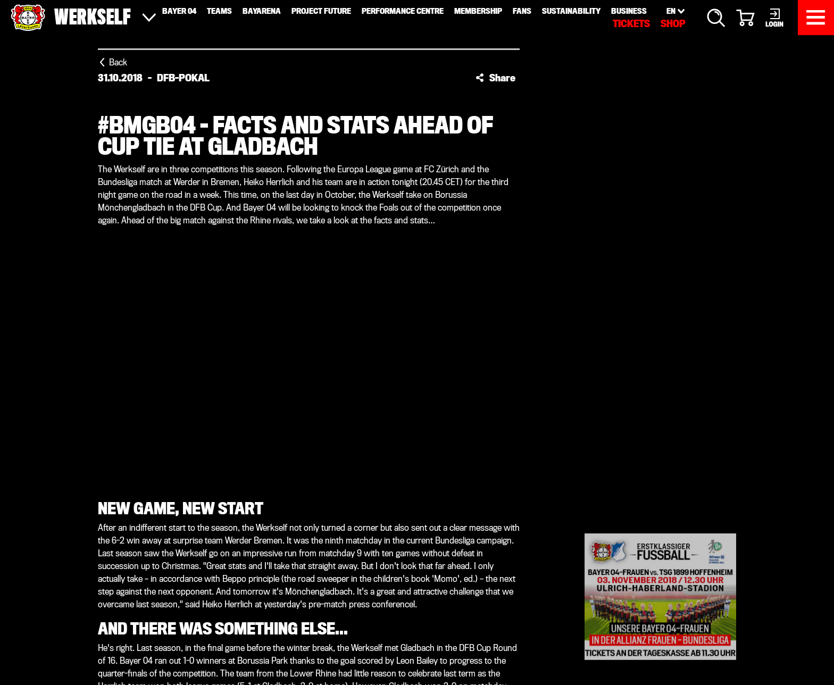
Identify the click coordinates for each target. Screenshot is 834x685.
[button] (495, 77)
